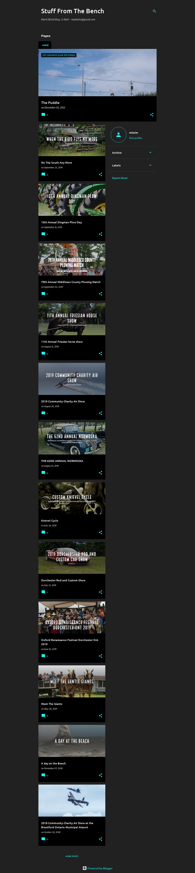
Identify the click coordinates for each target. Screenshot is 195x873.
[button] (152, 115)
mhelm (133, 132)
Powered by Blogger (98, 868)
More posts (72, 856)
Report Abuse (120, 178)
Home (45, 45)
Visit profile (135, 137)
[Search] (154, 11)
